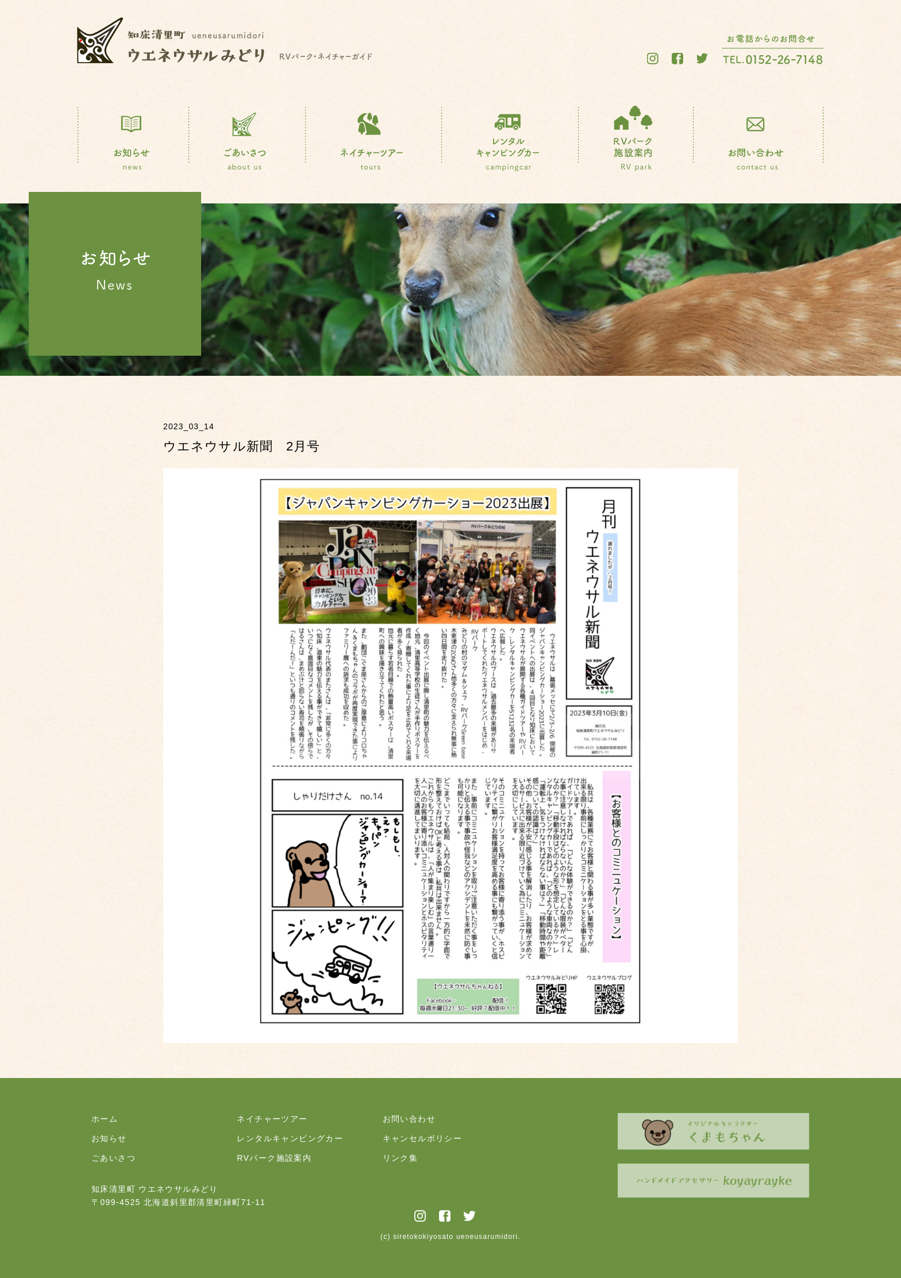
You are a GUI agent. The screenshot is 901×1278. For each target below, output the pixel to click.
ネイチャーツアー (272, 1118)
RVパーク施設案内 (274, 1157)
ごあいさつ (113, 1157)
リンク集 (400, 1157)
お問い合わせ (409, 1118)
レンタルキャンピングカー (290, 1138)
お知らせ (109, 1138)
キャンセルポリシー (423, 1138)
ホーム (104, 1118)
